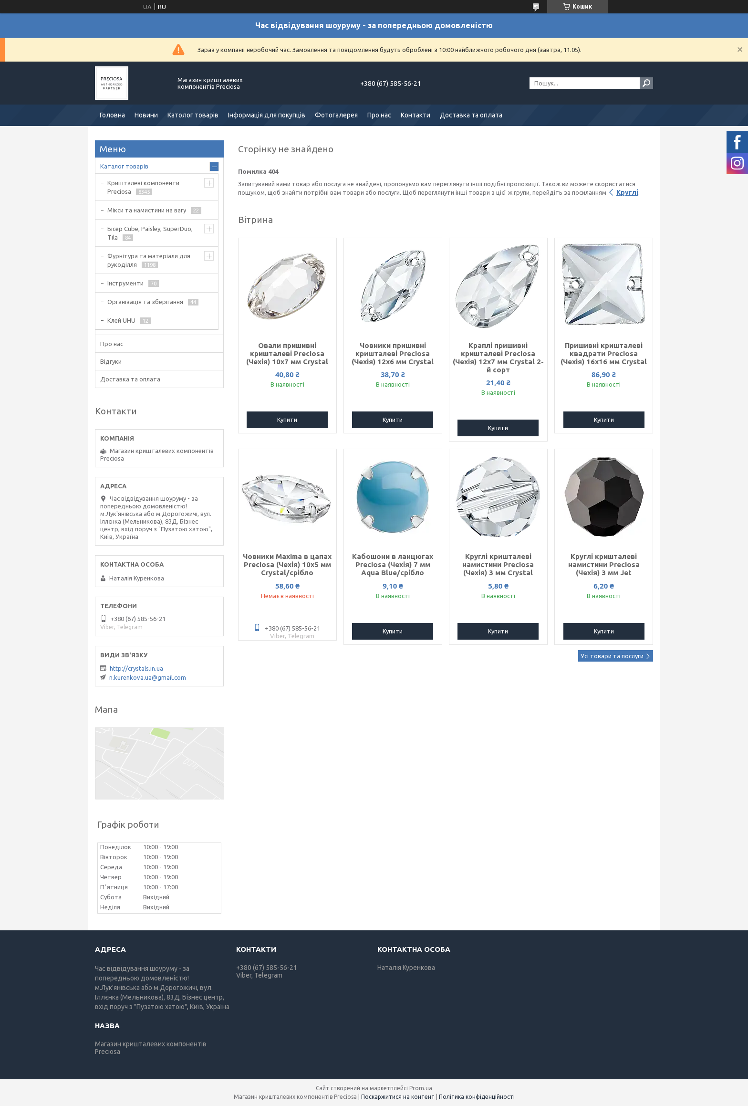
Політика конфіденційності (477, 1097)
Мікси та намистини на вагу (146, 210)
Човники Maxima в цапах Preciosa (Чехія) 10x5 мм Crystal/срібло (287, 564)
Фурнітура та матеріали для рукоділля (148, 260)
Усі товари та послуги (612, 656)
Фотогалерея (336, 115)
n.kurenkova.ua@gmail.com (147, 677)
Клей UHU (121, 320)
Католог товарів (192, 115)
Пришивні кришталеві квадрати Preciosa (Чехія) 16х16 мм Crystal (604, 353)
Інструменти (125, 283)
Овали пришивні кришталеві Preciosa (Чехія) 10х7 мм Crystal (287, 353)
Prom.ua (420, 1088)
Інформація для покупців (266, 115)
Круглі (627, 192)
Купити (287, 419)
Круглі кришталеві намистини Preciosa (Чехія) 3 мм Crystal (498, 564)
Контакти (415, 115)
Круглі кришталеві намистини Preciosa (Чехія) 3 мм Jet (604, 564)
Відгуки (111, 361)
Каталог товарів (124, 166)
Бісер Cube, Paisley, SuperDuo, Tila (150, 233)
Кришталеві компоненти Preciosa (143, 187)
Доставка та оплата (471, 115)
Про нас (379, 115)
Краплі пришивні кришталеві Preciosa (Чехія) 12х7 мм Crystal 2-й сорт (498, 357)
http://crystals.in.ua (136, 668)
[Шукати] (646, 83)
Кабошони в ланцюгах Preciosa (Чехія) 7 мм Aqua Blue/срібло (392, 564)
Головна (112, 115)
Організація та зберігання (145, 301)
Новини (146, 115)
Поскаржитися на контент (398, 1097)
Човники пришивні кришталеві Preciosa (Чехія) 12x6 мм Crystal (393, 353)
